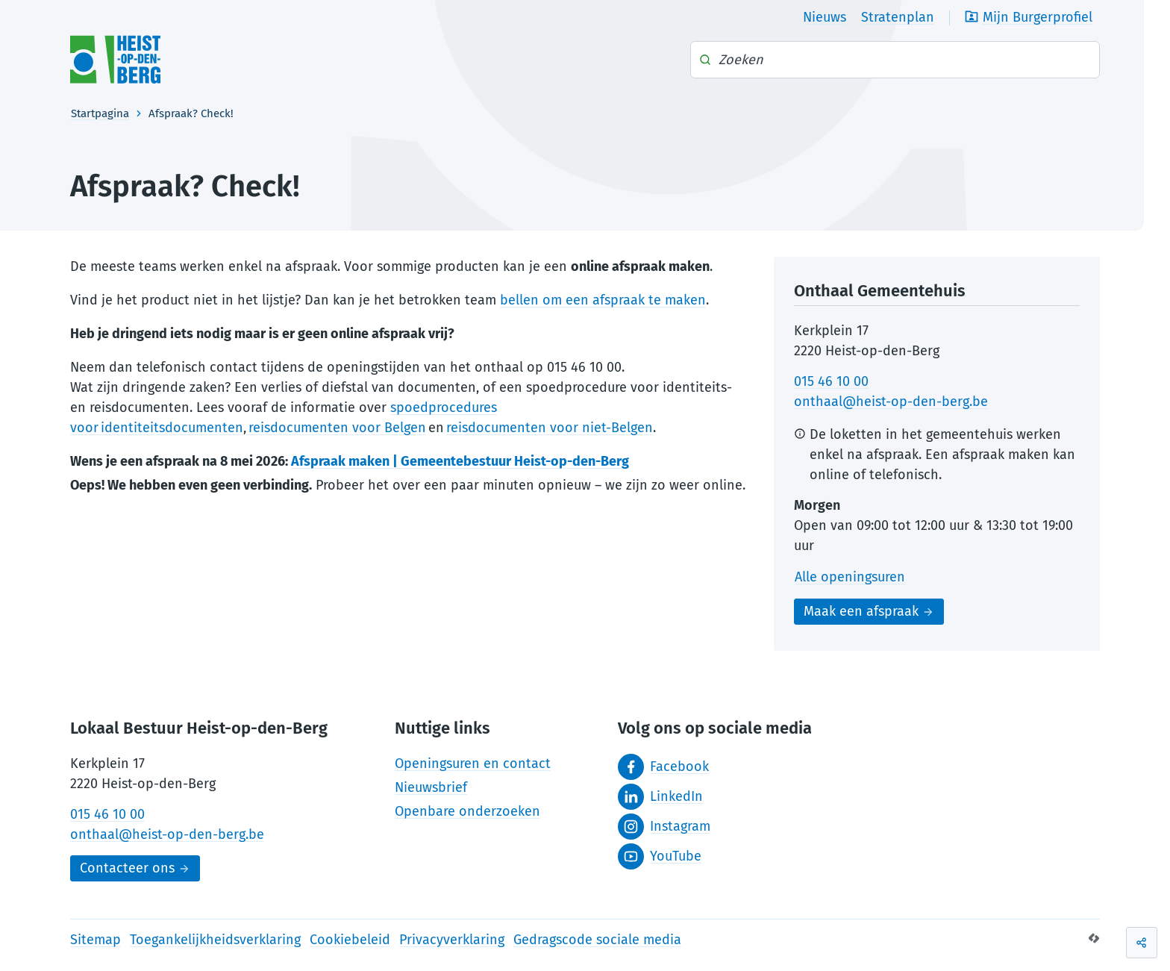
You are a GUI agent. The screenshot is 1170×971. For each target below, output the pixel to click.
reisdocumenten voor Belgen (336, 427)
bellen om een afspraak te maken (603, 300)
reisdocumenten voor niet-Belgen (549, 427)
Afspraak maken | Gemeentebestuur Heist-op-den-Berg (460, 461)
